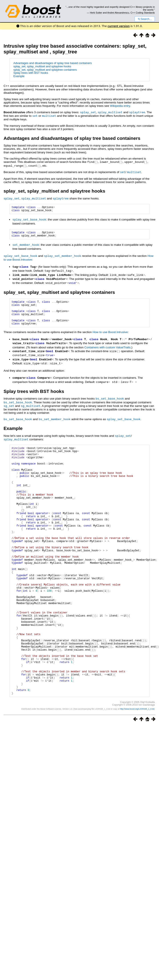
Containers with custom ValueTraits (107, 351)
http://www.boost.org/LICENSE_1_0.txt (137, 764)
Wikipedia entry (120, 105)
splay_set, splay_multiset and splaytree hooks (42, 66)
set (35, 115)
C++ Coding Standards (143, 12)
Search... (145, 19)
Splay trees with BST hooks (30, 72)
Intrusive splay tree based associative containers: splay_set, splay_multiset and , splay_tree (75, 49)
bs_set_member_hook (55, 421)
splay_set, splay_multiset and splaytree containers (45, 69)
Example (18, 76)
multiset (49, 115)
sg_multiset (30, 408)
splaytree (137, 112)
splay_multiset (110, 112)
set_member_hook (25, 246)
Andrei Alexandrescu (118, 12)
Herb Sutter (96, 12)
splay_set (88, 112)
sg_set (9, 408)
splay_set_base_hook (29, 219)
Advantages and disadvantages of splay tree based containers (52, 63)
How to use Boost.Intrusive (110, 337)
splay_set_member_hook (62, 257)
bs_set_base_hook (109, 402)
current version (118, 26)
